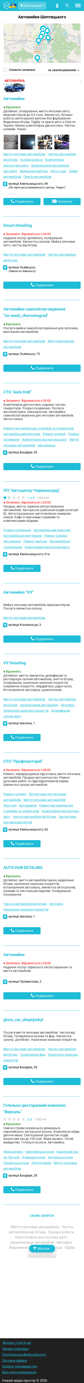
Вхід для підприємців (19, 1372)
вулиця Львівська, (22, 269)
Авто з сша (58, 171)
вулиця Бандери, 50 (23, 452)
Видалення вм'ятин (34, 171)
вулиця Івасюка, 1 (22, 723)
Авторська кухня (60, 1157)
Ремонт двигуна (35, 541)
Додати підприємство (19, 1366)
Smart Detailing (17, 225)
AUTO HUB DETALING (23, 867)
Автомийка (14, 98)
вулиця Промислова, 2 (25, 981)
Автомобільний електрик (21, 434)
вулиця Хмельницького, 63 (28, 829)
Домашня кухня (33, 1157)
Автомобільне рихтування (22, 535)
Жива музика (13, 1152)
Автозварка (46, 445)
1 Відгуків (40, 1119)
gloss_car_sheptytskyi (23, 1019)
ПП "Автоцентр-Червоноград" (31, 490)
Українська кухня (16, 1163)
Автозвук (10, 171)
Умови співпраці (15, 1349)
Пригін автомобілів (38, 176)
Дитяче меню (41, 1163)
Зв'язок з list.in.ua (16, 1343)
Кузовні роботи (31, 159)
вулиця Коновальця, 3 (25, 625)
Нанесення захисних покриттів (26, 710)
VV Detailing (14, 663)
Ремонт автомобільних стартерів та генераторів (38, 428)
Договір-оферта (14, 1361)
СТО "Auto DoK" (17, 392)
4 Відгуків (43, 497)
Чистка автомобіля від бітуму (34, 816)
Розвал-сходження (17, 530)
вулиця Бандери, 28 (23, 1067)
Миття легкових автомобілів (24, 154)
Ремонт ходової (54, 434)
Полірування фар (32, 1054)
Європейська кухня (40, 1152)
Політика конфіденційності (24, 1355)
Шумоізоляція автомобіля (50, 165)
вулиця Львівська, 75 (24, 354)
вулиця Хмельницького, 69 (37, 185)
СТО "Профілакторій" (23, 761)
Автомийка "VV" (18, 592)
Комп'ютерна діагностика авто (44, 439)
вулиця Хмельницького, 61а (29, 554)
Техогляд (10, 805)
